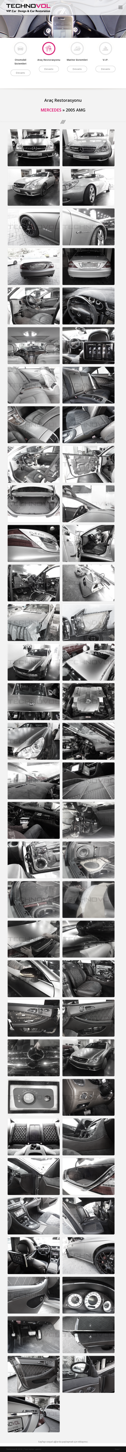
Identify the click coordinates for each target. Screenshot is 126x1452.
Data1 (117, 1449)
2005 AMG (75, 110)
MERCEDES (51, 110)
